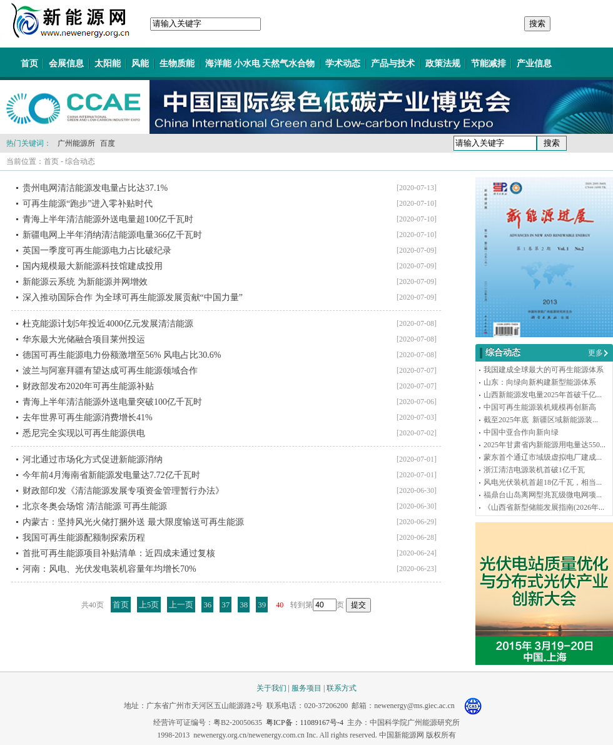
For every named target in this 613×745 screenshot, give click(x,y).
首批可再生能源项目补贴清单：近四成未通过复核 (119, 553)
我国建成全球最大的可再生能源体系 (544, 369)
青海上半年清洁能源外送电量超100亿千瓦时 (108, 219)
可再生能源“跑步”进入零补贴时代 (88, 203)
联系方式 (342, 688)
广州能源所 (76, 143)
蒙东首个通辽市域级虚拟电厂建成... (543, 457)
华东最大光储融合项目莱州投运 (84, 339)
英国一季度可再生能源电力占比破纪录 (97, 250)
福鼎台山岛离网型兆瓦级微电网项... (543, 494)
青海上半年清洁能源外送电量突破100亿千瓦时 (112, 402)
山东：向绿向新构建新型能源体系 (540, 382)
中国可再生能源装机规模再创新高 (540, 407)
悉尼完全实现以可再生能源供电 (84, 433)
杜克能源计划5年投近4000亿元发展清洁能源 (108, 323)
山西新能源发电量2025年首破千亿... (543, 394)
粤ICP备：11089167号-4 (304, 722)
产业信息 (534, 63)
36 (207, 604)
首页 (29, 63)
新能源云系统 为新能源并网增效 (85, 281)
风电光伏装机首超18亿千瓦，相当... (543, 482)
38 (244, 604)
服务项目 (306, 688)
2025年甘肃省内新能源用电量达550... (544, 444)
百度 (107, 143)
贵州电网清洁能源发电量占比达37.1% (95, 188)
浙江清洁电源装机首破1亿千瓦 (534, 469)
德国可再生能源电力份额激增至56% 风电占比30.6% (122, 355)
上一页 (181, 604)
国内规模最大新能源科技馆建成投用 (93, 266)
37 (225, 604)
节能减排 (488, 63)
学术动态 (342, 63)
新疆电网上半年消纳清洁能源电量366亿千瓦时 (112, 235)
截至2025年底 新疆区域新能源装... (541, 419)
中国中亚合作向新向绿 (521, 432)
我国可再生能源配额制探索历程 (84, 537)
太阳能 (107, 63)
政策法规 (442, 63)
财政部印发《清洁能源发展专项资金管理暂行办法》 (123, 490)
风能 (140, 63)
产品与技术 (393, 63)
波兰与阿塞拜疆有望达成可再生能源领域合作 (110, 370)
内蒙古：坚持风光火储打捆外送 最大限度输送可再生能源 (133, 522)
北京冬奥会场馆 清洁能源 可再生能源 (95, 506)
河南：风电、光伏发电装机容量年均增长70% (109, 569)
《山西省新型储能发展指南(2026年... (544, 507)
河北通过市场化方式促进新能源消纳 (93, 459)
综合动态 (80, 161)
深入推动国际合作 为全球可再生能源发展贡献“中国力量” (133, 297)
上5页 (149, 604)
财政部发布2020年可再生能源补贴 (88, 386)
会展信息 (66, 63)
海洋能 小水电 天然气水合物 (260, 63)
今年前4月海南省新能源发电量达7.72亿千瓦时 (111, 475)
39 (262, 604)
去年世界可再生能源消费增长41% (88, 417)
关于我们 (271, 688)
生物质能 (177, 63)
